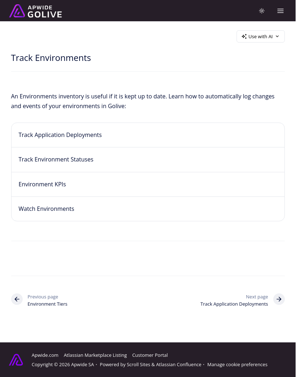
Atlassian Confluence (178, 364)
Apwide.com (45, 355)
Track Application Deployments (60, 135)
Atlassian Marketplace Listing (95, 355)
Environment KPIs (42, 184)
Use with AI (260, 36)
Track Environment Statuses (56, 159)
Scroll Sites (138, 364)
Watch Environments (47, 209)
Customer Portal (150, 355)
